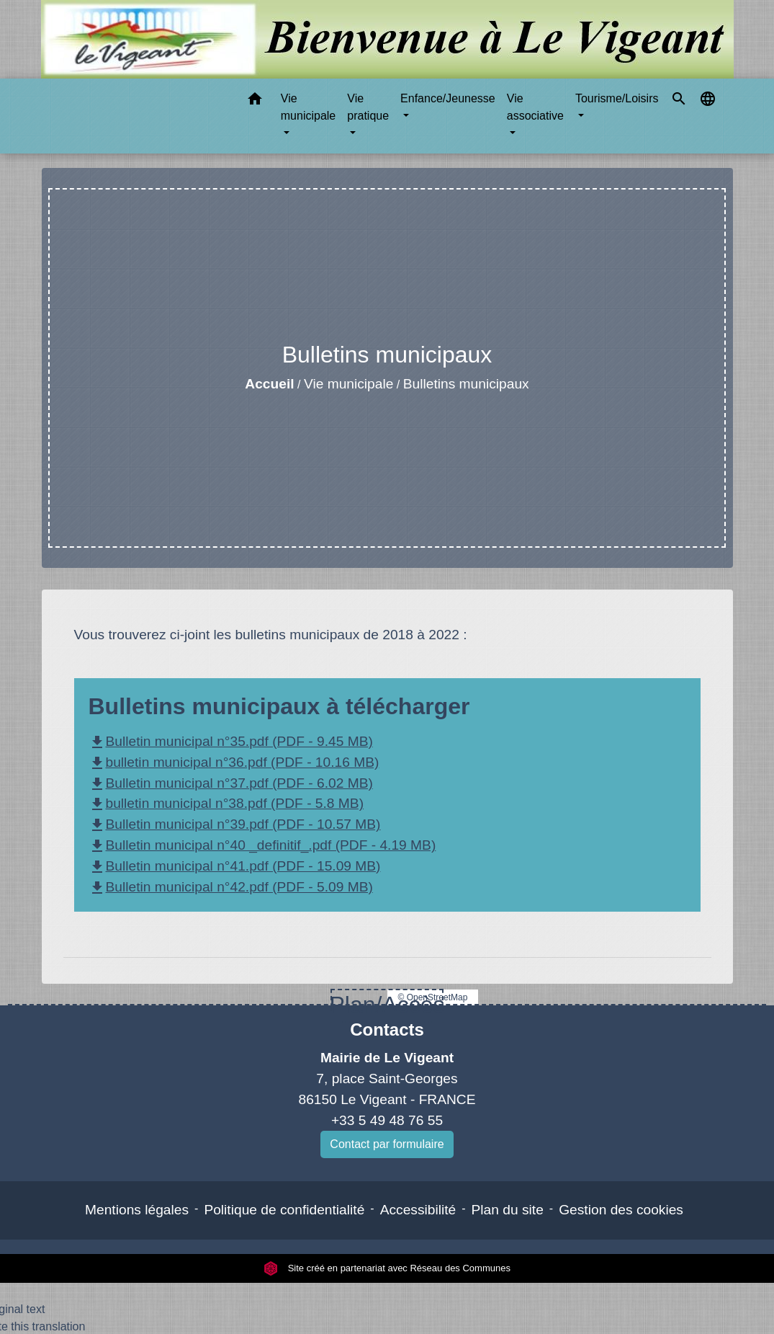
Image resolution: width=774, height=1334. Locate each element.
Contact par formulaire (387, 1144)
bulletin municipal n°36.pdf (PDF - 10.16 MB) (234, 762)
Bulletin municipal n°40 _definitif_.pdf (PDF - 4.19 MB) (262, 845)
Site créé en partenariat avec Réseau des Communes (387, 1268)
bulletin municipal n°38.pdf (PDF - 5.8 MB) (226, 803)
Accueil (269, 383)
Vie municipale (348, 383)
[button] (255, 101)
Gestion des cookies (621, 1209)
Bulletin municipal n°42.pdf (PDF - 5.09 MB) (231, 886)
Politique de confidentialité (284, 1209)
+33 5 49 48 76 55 (387, 1120)
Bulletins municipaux (466, 383)
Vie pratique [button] (368, 107)
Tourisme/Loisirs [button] (617, 98)
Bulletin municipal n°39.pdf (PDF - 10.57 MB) (235, 824)
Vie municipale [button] (308, 107)
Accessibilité (418, 1209)
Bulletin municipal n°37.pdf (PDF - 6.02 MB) (231, 783)
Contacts (387, 1029)
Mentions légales (137, 1209)
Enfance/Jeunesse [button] (447, 98)
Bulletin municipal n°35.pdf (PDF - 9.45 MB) (231, 741)
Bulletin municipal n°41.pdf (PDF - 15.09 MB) (235, 865)
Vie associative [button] (535, 107)
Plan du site (508, 1209)
